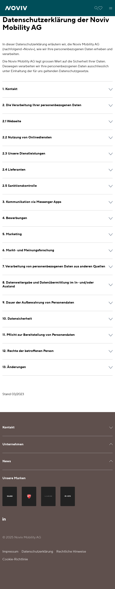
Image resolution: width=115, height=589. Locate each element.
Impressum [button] (10, 551)
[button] (16, 8)
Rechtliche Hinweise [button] (71, 551)
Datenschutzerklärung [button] (37, 551)
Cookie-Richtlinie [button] (15, 559)
